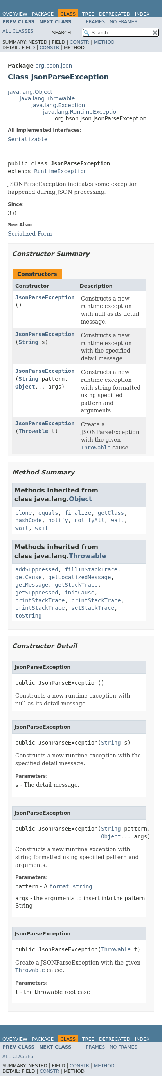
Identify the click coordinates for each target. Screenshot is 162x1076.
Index (142, 14)
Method (104, 42)
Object (25, 386)
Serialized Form (30, 234)
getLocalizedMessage (79, 577)
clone (23, 513)
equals (48, 513)
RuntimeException (60, 171)
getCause (28, 577)
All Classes (17, 31)
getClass (111, 513)
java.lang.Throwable (47, 98)
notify (58, 520)
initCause (79, 592)
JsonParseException (45, 297)
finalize (78, 513)
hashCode (28, 520)
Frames (95, 22)
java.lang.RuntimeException (81, 112)
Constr (79, 42)
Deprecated (114, 14)
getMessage (31, 585)
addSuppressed (36, 569)
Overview (14, 14)
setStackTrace (92, 608)
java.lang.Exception (58, 105)
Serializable (27, 139)
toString (28, 615)
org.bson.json (53, 66)
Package (43, 14)
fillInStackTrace (91, 569)
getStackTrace (76, 585)
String (28, 342)
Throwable (33, 431)
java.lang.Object (30, 92)
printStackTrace (40, 600)
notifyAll (89, 520)
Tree (88, 14)
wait (117, 520)
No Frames (123, 22)
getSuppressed (36, 592)
